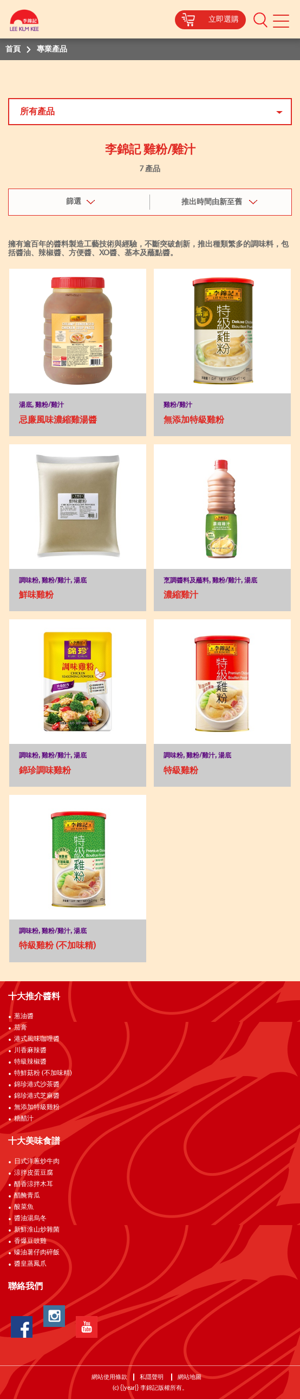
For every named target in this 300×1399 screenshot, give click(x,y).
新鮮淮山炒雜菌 (37, 1230)
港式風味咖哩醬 (37, 1039)
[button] (260, 19)
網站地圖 (190, 1377)
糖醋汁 (24, 1119)
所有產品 (37, 111)
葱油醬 (24, 1016)
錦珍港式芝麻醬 (37, 1096)
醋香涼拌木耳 (33, 1184)
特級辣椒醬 (30, 1062)
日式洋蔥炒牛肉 (37, 1161)
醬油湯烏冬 (30, 1218)
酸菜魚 (24, 1207)
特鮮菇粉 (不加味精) (43, 1073)
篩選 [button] (73, 201)
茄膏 (20, 1028)
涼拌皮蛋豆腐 (33, 1173)
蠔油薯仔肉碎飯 (37, 1252)
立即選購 (223, 19)
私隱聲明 (152, 1377)
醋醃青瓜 (27, 1196)
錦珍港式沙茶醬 (37, 1084)
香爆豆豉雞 (30, 1241)
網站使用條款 (109, 1377)
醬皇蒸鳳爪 (30, 1264)
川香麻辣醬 (30, 1050)
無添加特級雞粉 (37, 1107)
